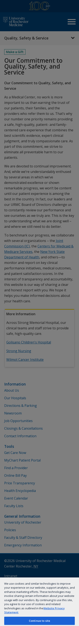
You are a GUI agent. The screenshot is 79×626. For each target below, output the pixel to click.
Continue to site (39, 621)
